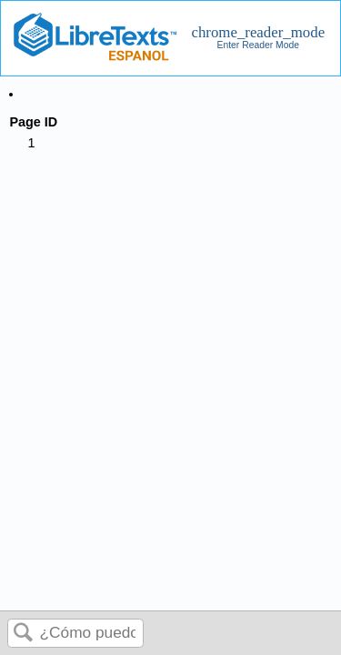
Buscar (23, 634)
